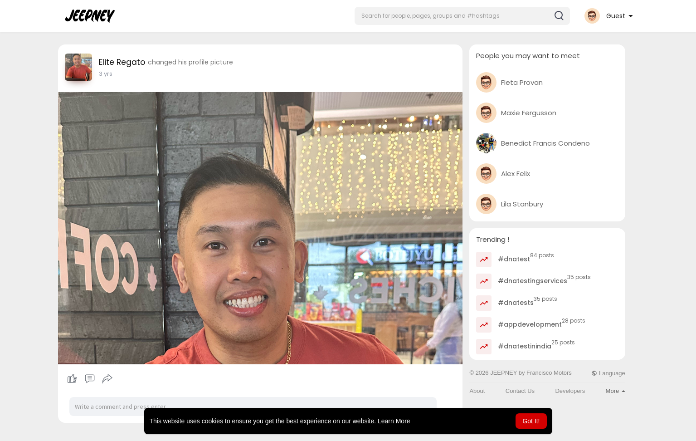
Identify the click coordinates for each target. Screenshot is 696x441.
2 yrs (105, 73)
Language (608, 373)
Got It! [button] (531, 421)
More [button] (615, 390)
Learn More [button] (394, 421)
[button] (462, 16)
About (477, 391)
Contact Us (520, 391)
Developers (570, 391)
